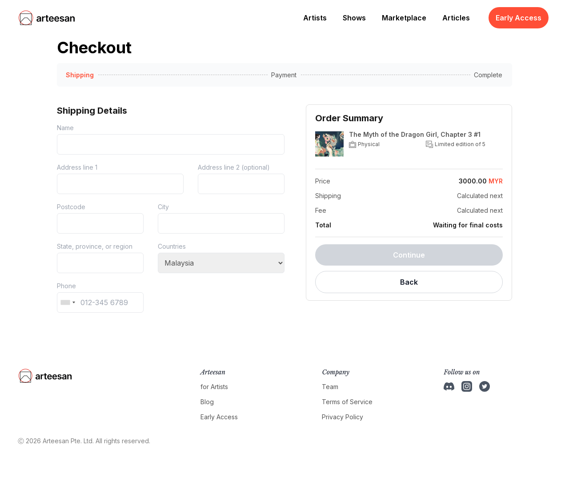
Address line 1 (77, 167)
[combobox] (67, 302)
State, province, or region (94, 246)
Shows (354, 17)
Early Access (518, 17)
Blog (207, 401)
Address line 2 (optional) (234, 167)
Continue (409, 254)
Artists (315, 17)
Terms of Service (347, 401)
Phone (66, 286)
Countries (172, 246)
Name (65, 127)
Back (409, 282)
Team (330, 386)
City (163, 207)
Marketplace (404, 17)
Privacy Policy (342, 417)
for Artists (214, 386)
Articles (456, 17)
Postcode (71, 207)
